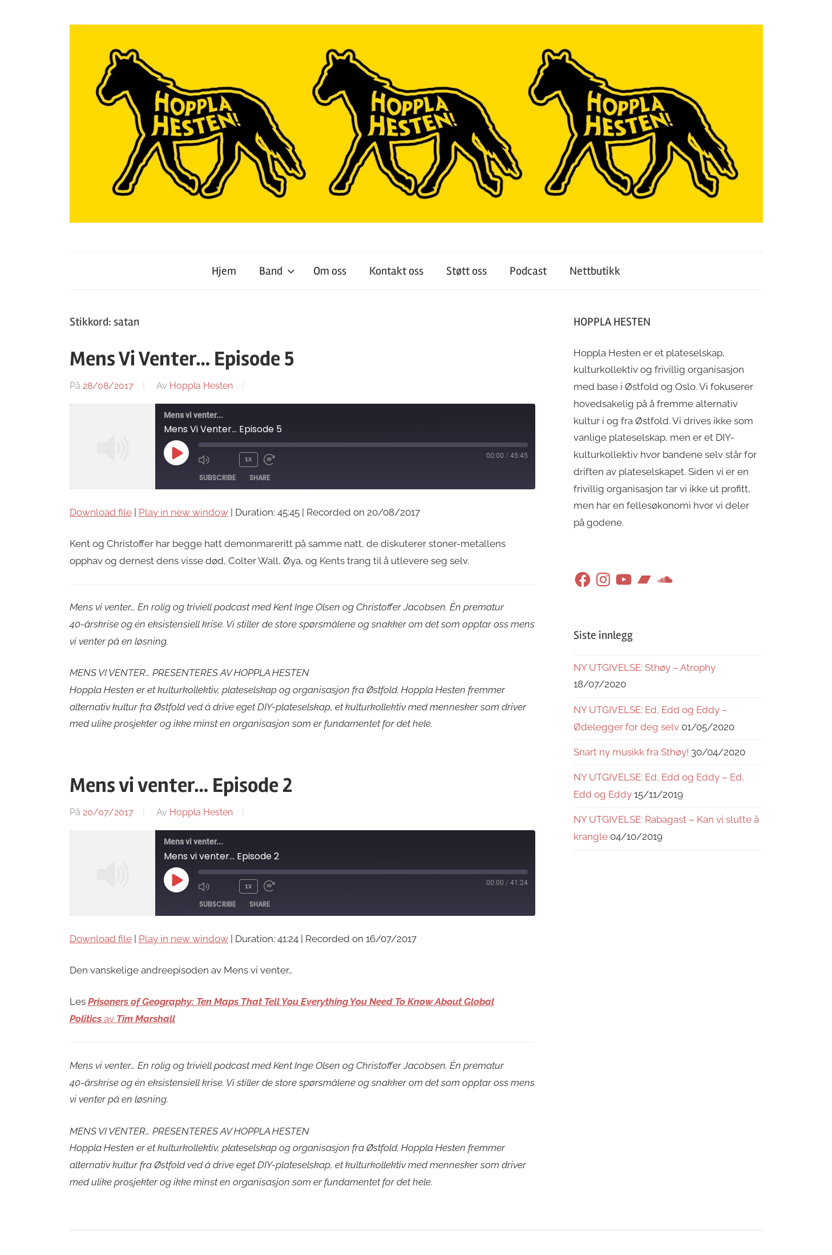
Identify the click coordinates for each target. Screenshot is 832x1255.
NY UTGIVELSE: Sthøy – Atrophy (644, 667)
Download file (101, 512)
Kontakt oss (396, 271)
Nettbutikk (595, 271)
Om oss (329, 271)
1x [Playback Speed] (248, 459)
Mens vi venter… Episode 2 (181, 785)
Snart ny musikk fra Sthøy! (631, 752)
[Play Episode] (176, 452)
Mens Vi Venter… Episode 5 (182, 359)
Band (277, 271)
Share (259, 477)
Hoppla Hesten (201, 385)
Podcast (528, 271)
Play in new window (183, 512)
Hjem (224, 271)
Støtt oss (466, 271)
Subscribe (217, 477)
